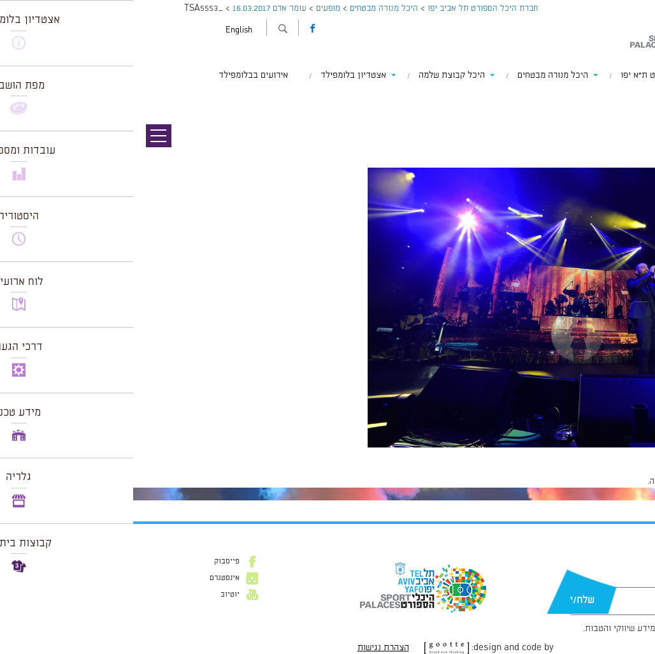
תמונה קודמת (631, 98)
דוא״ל (608, 580)
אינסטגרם (91, 578)
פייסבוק (93, 561)
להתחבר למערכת (613, 481)
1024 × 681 (584, 453)
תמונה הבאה (632, 111)
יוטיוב (96, 595)
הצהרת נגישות (250, 647)
